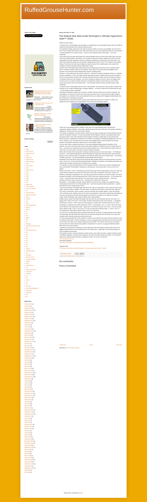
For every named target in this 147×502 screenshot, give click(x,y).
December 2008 (28, 459)
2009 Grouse (29, 159)
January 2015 (28, 347)
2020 (27, 178)
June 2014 (27, 362)
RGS (27, 263)
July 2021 (27, 306)
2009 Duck (29, 157)
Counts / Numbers (31, 188)
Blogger (81, 493)
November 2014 (28, 352)
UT (27, 276)
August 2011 (27, 416)
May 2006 (27, 470)
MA (27, 215)
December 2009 (28, 441)
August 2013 (27, 379)
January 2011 (28, 426)
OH (27, 246)
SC (27, 267)
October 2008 (28, 462)
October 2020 (28, 308)
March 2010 (27, 437)
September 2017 (29, 341)
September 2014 (29, 356)
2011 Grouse (29, 170)
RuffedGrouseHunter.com (59, 9)
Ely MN (28, 199)
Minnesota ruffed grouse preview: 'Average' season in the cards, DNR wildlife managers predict (43, 92)
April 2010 (27, 435)
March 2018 (27, 335)
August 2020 (27, 312)
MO (27, 232)
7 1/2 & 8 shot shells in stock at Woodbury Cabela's (42, 125)
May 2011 (27, 420)
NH (27, 240)
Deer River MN (30, 192)
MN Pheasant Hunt (31, 230)
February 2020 (28, 314)
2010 (27, 163)
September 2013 (29, 376)
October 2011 (28, 412)
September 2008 (29, 464)
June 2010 (27, 432)
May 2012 (27, 405)
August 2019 (27, 322)
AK (27, 182)
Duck (27, 197)
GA (27, 201)
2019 (27, 176)
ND (27, 238)
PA (27, 253)
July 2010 (27, 430)
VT (27, 282)
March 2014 (27, 368)
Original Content (71, 256)
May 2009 (27, 453)
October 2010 (28, 428)
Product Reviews (79, 256)
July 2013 (27, 381)
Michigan (28, 224)
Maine (27, 217)
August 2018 (27, 333)
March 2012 (27, 408)
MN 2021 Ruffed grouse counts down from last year (42, 114)
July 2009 (27, 451)
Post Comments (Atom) (73, 348)
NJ (27, 242)
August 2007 (27, 466)
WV (27, 294)
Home (91, 345)
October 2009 (28, 445)
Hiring (27, 209)
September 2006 (29, 468)
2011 (27, 168)
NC (27, 236)
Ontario (28, 249)
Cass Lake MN (30, 186)
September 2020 (29, 310)
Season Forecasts (31, 269)
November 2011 (28, 410)
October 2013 (28, 374)
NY (27, 244)
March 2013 (27, 389)
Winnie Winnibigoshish (32, 288)
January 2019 (28, 329)
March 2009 (27, 455)
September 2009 (29, 447)
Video (27, 280)
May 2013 (27, 385)
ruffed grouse (29, 265)
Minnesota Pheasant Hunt (33, 226)
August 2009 (27, 449)
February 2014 (28, 370)
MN (27, 228)
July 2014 (27, 360)
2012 (27, 172)
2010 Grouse (29, 165)
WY (27, 296)
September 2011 (29, 414)
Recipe (28, 261)
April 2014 (27, 366)
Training (28, 273)
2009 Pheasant (30, 161)
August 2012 (27, 399)
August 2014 (27, 358)
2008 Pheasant (30, 153)
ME (27, 219)
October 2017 (28, 339)
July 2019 (27, 325)
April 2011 (27, 422)
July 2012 (27, 401)
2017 (27, 174)
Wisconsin (29, 290)
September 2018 (29, 331)
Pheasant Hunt (30, 257)
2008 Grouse (29, 151)
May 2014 (27, 364)
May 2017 (27, 345)
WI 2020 (28, 286)
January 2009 (28, 457)
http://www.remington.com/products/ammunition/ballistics (76, 242)
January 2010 (28, 439)
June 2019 (27, 327)
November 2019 (28, 316)
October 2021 (28, 304)
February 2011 (28, 424)
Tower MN (29, 271)
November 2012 (28, 395)
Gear (65, 256)
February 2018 (28, 337)
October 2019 (28, 318)
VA (27, 278)
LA (27, 213)
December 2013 (28, 372)
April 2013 (27, 387)
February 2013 (28, 391)
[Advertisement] (61, 23)
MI (26, 222)
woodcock (28, 292)
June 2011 (27, 418)
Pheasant (28, 255)
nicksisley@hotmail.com (67, 238)
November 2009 (28, 443)
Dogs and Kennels (31, 195)
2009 (27, 155)
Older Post (119, 345)
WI (27, 284)
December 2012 (28, 393)
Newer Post (63, 345)
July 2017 (27, 343)
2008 (27, 149)
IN (26, 211)
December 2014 (28, 349)
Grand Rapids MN (31, 205)
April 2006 (27, 472)
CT (27, 190)
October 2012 (28, 397)
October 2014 (28, 354)
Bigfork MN (29, 184)
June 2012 (27, 403)
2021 (27, 180)
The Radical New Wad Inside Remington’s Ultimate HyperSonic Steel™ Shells (83, 248)
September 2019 (29, 320)
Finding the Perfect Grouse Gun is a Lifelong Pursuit (43, 103)
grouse (28, 207)
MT (27, 234)
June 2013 (27, 383)
